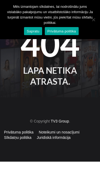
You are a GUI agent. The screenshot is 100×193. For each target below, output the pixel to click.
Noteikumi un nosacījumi (59, 132)
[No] (93, 19)
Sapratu (33, 31)
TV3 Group (60, 121)
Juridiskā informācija (54, 137)
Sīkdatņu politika (17, 137)
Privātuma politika (19, 132)
